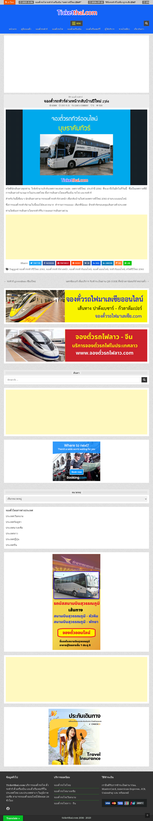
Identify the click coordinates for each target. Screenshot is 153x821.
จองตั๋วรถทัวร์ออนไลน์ (80, 269)
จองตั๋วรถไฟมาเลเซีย (64, 791)
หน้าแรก (13, 29)
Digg (96, 263)
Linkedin (107, 263)
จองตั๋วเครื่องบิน (74, 29)
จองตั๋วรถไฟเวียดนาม (65, 797)
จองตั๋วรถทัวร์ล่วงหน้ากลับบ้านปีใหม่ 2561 (76, 100)
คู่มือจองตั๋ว (26, 29)
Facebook (49, 263)
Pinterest (63, 263)
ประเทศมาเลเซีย (14, 527)
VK (86, 263)
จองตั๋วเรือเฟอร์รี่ (93, 29)
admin (54, 105)
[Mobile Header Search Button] (146, 23)
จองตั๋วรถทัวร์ (42, 29)
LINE (127, 263)
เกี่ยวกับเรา (139, 29)
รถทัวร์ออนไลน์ (117, 269)
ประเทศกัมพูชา (13, 522)
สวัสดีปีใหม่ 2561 (135, 269)
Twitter (35, 263)
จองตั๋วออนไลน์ (100, 269)
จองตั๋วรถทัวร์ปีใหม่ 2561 (32, 269)
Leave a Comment (82, 105)
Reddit (76, 263)
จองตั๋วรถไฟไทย (62, 785)
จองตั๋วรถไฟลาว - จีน (65, 803)
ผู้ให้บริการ (109, 29)
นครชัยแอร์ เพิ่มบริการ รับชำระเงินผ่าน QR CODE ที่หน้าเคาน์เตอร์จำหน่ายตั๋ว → (107, 281)
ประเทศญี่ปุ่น (12, 539)
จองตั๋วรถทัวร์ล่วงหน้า (57, 269)
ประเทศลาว (12, 533)
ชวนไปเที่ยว (124, 29)
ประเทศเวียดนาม (14, 516)
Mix (118, 263)
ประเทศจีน (11, 545)
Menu (78, 23)
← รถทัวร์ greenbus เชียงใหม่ (20, 281)
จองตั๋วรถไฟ (57, 29)
